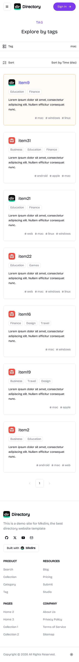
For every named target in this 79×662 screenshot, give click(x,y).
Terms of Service (54, 627)
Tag (5, 592)
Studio (47, 592)
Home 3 (8, 619)
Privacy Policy (52, 619)
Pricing (47, 577)
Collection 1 (10, 627)
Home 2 (8, 612)
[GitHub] (6, 537)
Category (9, 584)
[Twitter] (15, 537)
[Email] (31, 537)
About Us (49, 612)
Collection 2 (11, 634)
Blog (46, 569)
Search (8, 569)
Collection (9, 577)
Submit (48, 584)
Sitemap (48, 634)
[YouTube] (23, 537)
